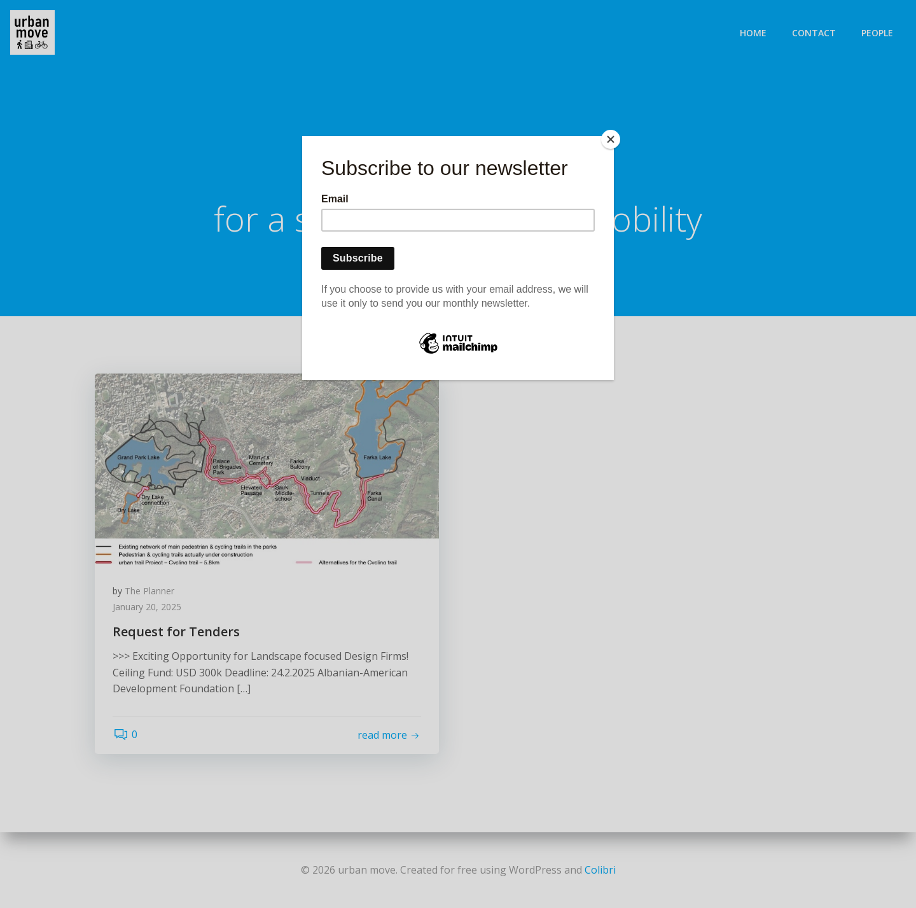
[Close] (610, 139)
